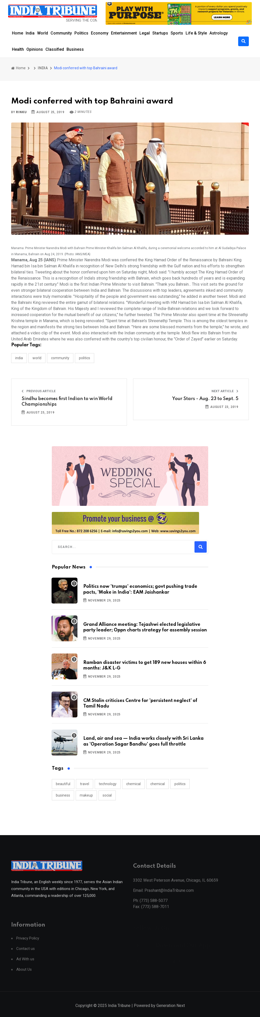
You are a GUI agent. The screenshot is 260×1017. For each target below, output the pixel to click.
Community (61, 33)
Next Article (225, 391)
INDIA (43, 68)
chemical (133, 784)
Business (75, 49)
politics (180, 784)
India (30, 33)
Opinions (34, 49)
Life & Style (196, 33)
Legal (144, 33)
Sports (177, 33)
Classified (54, 49)
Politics (81, 33)
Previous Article (39, 391)
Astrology (218, 33)
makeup (86, 795)
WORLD (36, 358)
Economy (99, 33)
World (42, 33)
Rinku (21, 112)
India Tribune (119, 1011)
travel (84, 784)
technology (108, 784)
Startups (160, 33)
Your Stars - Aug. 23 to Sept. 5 (205, 399)
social (107, 795)
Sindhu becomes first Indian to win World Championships (67, 402)
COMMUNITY (60, 358)
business (63, 795)
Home (17, 33)
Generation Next (170, 1011)
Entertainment (124, 33)
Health (18, 49)
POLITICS (84, 358)
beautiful (63, 784)
